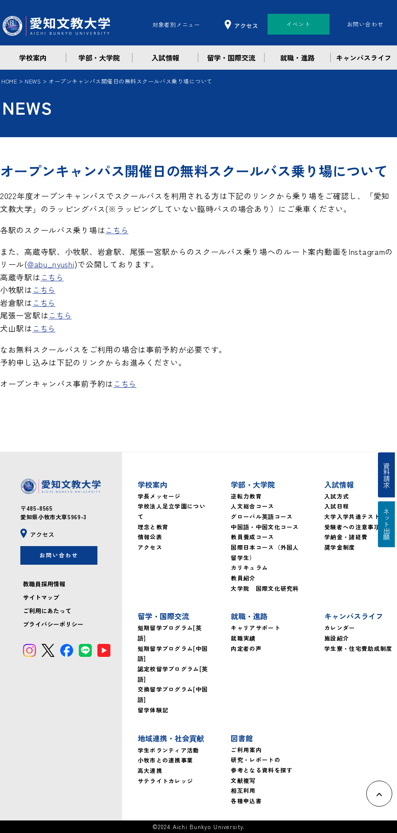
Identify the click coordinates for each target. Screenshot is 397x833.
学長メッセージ (159, 496)
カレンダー (339, 628)
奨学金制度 (339, 547)
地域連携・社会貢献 (171, 738)
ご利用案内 (246, 750)
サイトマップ (41, 598)
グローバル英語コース (262, 516)
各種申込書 (246, 801)
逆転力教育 (246, 496)
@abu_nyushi (51, 264)
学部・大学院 (99, 57)
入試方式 (336, 496)
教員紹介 (243, 578)
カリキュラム (249, 567)
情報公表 (150, 537)
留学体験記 (153, 710)
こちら (117, 229)
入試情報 (165, 57)
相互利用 (243, 790)
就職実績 (243, 638)
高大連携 (150, 770)
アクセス (150, 547)
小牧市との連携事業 (166, 760)
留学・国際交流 (231, 57)
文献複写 (243, 780)
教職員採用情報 (44, 585)
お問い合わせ (365, 24)
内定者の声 (246, 648)
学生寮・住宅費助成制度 (358, 648)
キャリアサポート (255, 628)
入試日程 (336, 506)
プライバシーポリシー (53, 625)
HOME (9, 81)
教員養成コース (252, 537)
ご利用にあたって (47, 612)
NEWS (34, 81)
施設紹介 (336, 638)
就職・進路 (297, 57)
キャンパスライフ (363, 57)
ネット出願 (387, 526)
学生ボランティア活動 (169, 750)
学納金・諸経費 (346, 537)
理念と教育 (153, 527)
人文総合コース (252, 506)
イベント (298, 24)
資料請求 (387, 473)
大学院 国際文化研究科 (265, 588)
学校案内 (33, 57)
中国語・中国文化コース (265, 527)
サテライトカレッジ (166, 781)
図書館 (242, 738)
